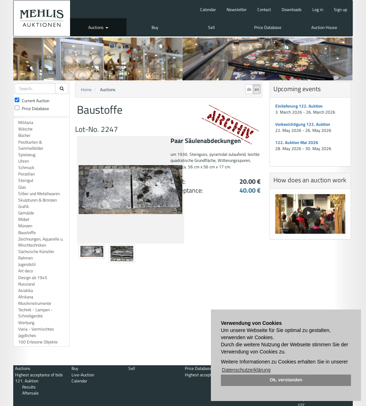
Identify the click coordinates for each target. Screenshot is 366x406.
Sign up (340, 9)
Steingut (25, 180)
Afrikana (25, 296)
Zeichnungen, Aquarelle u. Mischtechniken (41, 242)
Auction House (324, 27)
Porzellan (26, 173)
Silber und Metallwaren (39, 193)
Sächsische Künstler (36, 251)
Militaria (25, 122)
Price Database (267, 27)
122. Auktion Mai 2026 (296, 142)
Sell (211, 27)
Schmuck (26, 167)
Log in (317, 9)
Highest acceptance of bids (39, 374)
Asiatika (25, 290)
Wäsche (25, 128)
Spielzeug (26, 154)
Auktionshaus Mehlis (42, 18)
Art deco (25, 270)
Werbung (26, 322)
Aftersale (30, 393)
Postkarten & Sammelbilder (30, 145)
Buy (155, 27)
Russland (26, 284)
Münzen (25, 225)
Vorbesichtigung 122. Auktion (302, 124)
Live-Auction (82, 374)
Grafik (23, 206)
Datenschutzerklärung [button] (246, 370)
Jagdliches (27, 335)
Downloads (292, 9)
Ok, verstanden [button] (286, 379)
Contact (264, 9)
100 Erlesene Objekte (38, 341)
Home (86, 89)
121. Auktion (26, 380)
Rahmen (25, 257)
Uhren (23, 161)
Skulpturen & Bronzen (37, 200)
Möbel (23, 219)
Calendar (208, 9)
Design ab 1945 (32, 277)
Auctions (98, 27)
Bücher (24, 135)
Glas (22, 187)
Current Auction (32, 101)
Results (29, 386)
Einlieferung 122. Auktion (299, 106)
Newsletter (237, 9)
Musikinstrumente (34, 303)
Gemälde (26, 212)
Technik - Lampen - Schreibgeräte (35, 312)
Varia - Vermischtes (36, 329)
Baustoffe (27, 232)
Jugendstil (27, 264)
